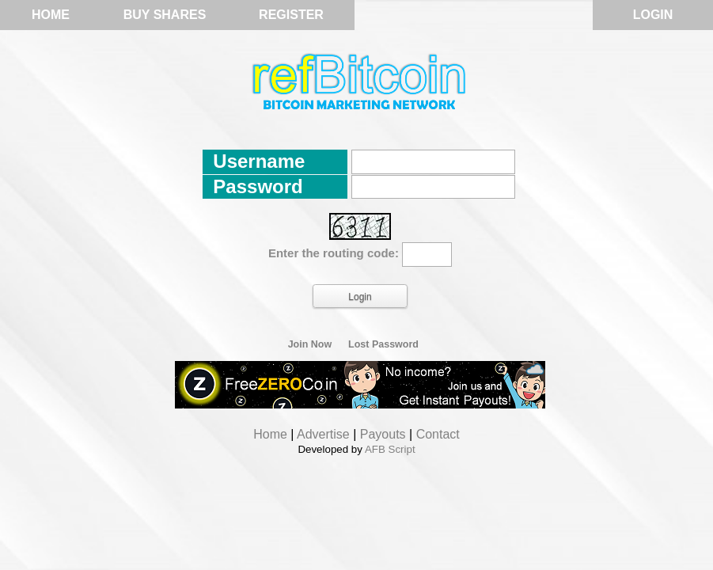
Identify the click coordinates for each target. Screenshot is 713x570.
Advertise (323, 434)
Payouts (383, 434)
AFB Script (390, 449)
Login (653, 14)
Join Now (310, 344)
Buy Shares (165, 14)
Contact (438, 434)
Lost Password (383, 344)
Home (51, 14)
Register (291, 14)
